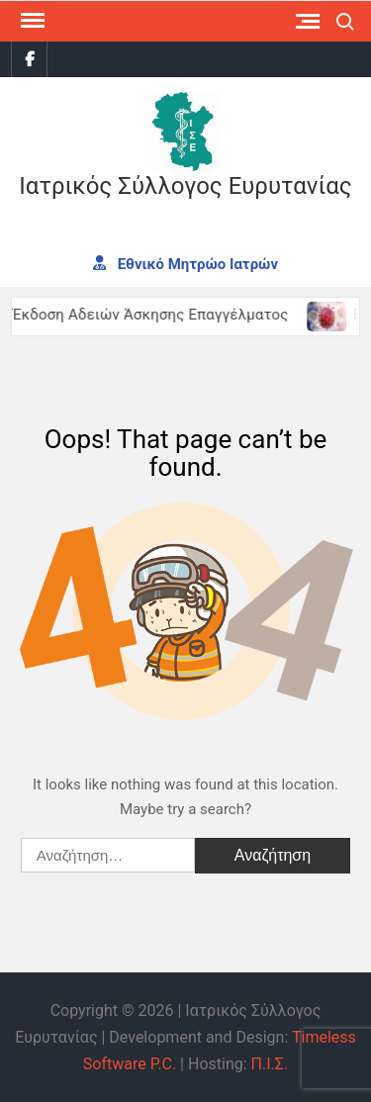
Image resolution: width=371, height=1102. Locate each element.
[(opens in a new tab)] (333, 314)
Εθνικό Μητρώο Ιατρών (185, 263)
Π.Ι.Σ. (270, 1064)
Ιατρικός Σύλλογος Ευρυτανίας (185, 186)
